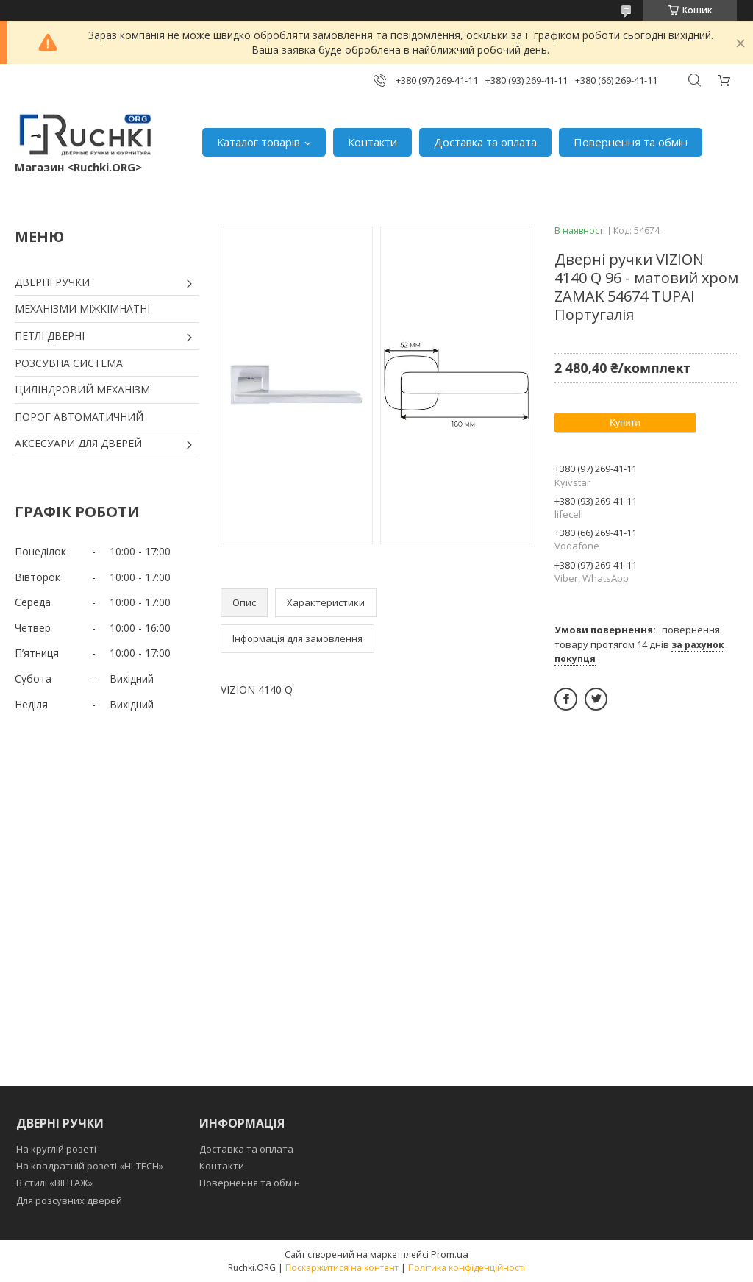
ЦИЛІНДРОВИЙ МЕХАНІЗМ (82, 389)
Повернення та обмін (631, 142)
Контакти (372, 142)
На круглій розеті (56, 1148)
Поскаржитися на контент (342, 1267)
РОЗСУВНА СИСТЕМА (69, 363)
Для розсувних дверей (69, 1200)
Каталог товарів (258, 142)
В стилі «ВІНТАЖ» (54, 1182)
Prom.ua (449, 1254)
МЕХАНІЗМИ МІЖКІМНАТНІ (82, 309)
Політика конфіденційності (466, 1267)
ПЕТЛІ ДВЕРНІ (50, 336)
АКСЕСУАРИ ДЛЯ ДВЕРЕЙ (78, 443)
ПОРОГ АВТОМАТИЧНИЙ (79, 417)
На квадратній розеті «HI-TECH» (89, 1165)
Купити (625, 422)
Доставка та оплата (485, 142)
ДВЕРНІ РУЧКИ (52, 282)
